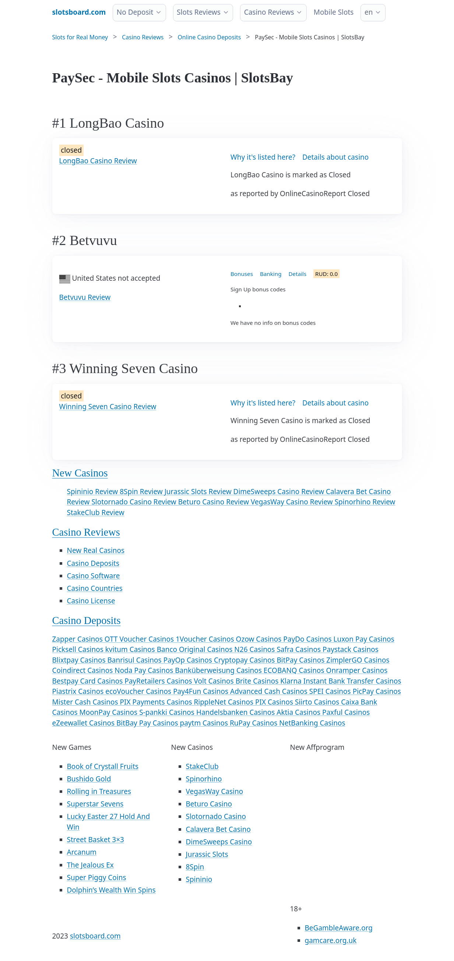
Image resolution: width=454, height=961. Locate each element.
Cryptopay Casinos (245, 660)
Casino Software (93, 576)
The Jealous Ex (90, 865)
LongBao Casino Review (98, 161)
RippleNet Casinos (224, 702)
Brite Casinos (258, 681)
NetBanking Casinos (312, 723)
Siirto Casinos (318, 702)
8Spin (195, 867)
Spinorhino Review (365, 502)
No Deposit (135, 12)
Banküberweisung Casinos (219, 670)
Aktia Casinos (299, 712)
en (369, 12)
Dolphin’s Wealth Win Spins (111, 890)
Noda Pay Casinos (145, 670)
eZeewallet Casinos (84, 723)
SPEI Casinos (331, 691)
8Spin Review (142, 491)
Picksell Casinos (78, 649)
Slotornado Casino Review (134, 502)
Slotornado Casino (216, 816)
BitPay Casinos (301, 660)
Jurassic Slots (207, 854)
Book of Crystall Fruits (103, 766)
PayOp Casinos (188, 660)
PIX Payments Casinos (157, 702)
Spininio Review (93, 491)
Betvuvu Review (85, 297)
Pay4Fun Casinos (201, 691)
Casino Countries (95, 588)
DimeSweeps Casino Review (279, 491)
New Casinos (80, 473)
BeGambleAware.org (339, 928)
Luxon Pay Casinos (363, 639)
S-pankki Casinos (167, 712)
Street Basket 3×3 (95, 839)
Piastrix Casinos (79, 691)
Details (298, 273)
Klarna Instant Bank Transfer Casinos (340, 681)
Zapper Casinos (78, 639)
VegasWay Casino (214, 791)
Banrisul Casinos (135, 660)
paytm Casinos (205, 723)
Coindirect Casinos (83, 670)
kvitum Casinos (131, 649)
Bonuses (241, 273)
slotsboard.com (95, 936)
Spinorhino (204, 779)
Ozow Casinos (260, 639)
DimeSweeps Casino (219, 842)
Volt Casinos (214, 681)
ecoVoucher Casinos (139, 691)
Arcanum (82, 852)
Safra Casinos (300, 649)
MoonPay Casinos (109, 712)
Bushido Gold (89, 779)
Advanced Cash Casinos (269, 691)
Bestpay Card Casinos (88, 681)
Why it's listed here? (262, 157)
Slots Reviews (199, 12)
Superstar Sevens (95, 804)
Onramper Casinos (357, 670)
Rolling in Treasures (99, 791)
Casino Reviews (269, 12)
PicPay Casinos (377, 691)
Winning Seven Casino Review (107, 406)
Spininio (199, 879)
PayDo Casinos (308, 639)
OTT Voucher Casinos (140, 639)
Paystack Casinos (351, 649)
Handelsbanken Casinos (236, 712)
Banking (271, 273)
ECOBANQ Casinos (295, 670)
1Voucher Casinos (206, 639)
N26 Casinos (255, 649)
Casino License (91, 601)
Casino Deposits (93, 563)
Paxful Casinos (346, 712)
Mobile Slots (334, 12)
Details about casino (335, 157)
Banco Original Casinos (196, 649)
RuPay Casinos (254, 723)
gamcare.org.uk (331, 940)
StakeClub (202, 766)
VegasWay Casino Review (293, 502)
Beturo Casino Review (214, 502)
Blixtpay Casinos (80, 660)
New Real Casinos (96, 550)
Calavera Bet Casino (218, 829)
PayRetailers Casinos (159, 681)
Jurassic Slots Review (199, 491)
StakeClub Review (95, 512)
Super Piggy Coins (96, 877)
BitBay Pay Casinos (148, 723)
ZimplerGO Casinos (357, 660)
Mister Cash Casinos (86, 702)
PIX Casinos (275, 702)
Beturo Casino (209, 804)
